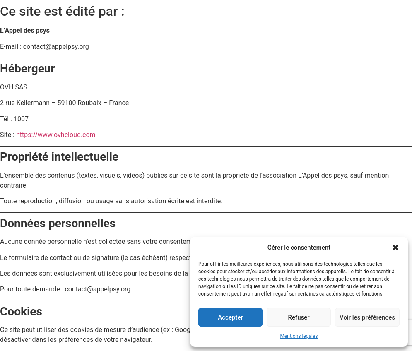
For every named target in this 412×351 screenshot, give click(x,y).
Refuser (298, 317)
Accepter (230, 317)
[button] (395, 247)
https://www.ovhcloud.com (56, 135)
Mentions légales (299, 336)
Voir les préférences (367, 317)
